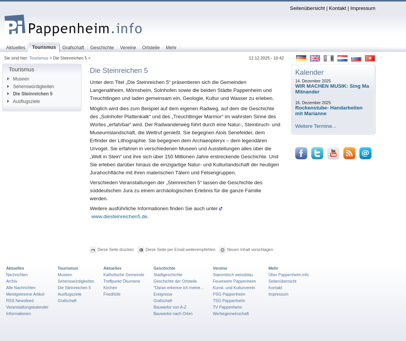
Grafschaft (67, 300)
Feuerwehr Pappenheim (234, 281)
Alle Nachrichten (21, 287)
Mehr (273, 268)
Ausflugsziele (23, 101)
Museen (18, 79)
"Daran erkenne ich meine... (178, 287)
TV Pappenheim (227, 307)
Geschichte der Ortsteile (175, 281)
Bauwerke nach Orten (173, 313)
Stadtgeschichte (167, 274)
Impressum (362, 8)
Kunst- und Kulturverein (234, 287)
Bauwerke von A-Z (170, 307)
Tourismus (39, 58)
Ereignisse (162, 294)
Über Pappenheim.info (288, 274)
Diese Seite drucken (115, 249)
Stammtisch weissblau (233, 274)
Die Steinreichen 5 (30, 94)
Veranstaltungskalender (27, 307)
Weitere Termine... (315, 126)
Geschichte (164, 268)
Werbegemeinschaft (231, 313)
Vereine (220, 268)
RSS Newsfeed (20, 300)
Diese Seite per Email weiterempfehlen (181, 249)
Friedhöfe (112, 294)
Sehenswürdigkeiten (30, 86)
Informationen (18, 313)
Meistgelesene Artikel (25, 294)
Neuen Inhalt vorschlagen (250, 249)
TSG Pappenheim (229, 300)
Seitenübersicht (307, 8)
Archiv (11, 281)
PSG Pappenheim (229, 294)
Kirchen (110, 287)
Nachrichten (17, 274)
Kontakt (337, 8)
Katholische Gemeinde (124, 274)
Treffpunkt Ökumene (122, 281)
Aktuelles (15, 268)
